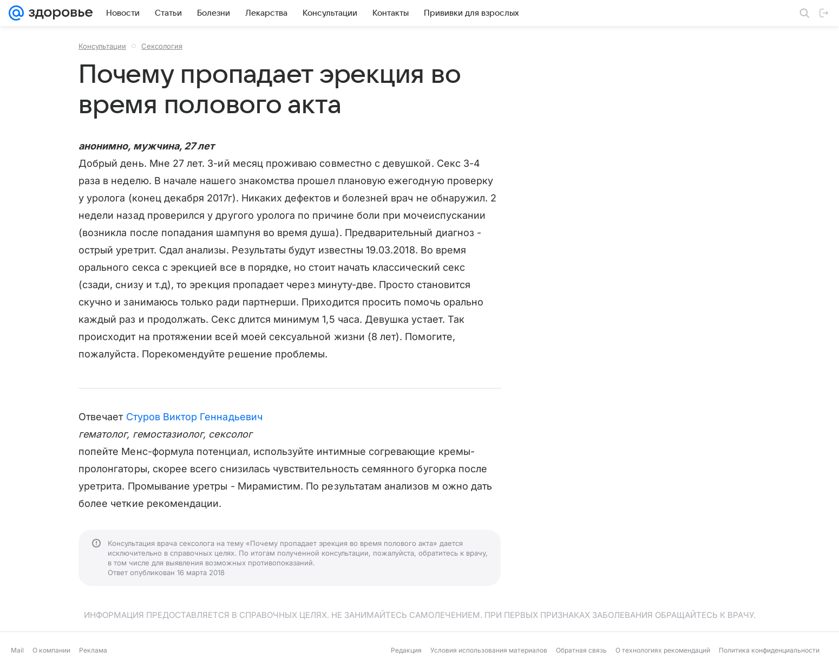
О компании (51, 650)
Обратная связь (581, 650)
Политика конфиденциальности (769, 650)
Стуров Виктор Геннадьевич (194, 416)
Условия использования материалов (488, 650)
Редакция (406, 650)
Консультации (102, 46)
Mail (17, 650)
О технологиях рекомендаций (662, 650)
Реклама (93, 650)
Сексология (161, 46)
